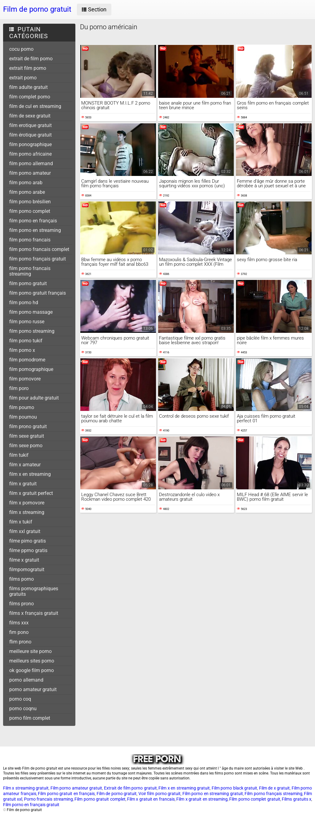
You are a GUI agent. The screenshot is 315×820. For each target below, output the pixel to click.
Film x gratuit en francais (151, 799)
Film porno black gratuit (234, 788)
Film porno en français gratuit (31, 804)
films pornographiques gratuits (33, 591)
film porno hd (23, 302)
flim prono (20, 642)
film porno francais (29, 240)
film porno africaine (30, 154)
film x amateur (25, 465)
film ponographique (30, 144)
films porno (21, 579)
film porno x (22, 350)
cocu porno (21, 49)
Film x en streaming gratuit (184, 788)
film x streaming (26, 512)
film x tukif (20, 522)
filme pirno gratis (27, 541)
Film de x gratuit (274, 788)
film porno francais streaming (29, 271)
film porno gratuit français (37, 293)
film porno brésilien (30, 202)
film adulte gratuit (28, 87)
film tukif (19, 455)
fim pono (19, 632)
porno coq (20, 699)
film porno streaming (31, 331)
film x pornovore (26, 503)
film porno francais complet (39, 249)
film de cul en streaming (35, 106)
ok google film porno (31, 670)
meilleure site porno (30, 651)
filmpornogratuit (26, 569)
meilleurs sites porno (31, 661)
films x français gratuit (33, 613)
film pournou (23, 417)
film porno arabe (27, 192)
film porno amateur (30, 173)
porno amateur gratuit (33, 689)
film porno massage (31, 312)
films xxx (19, 623)
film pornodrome (27, 360)
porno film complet (29, 718)
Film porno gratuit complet (99, 799)
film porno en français (33, 221)
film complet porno (29, 97)
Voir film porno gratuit (159, 793)
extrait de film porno (31, 59)
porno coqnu (23, 708)
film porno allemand (31, 163)
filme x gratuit (24, 560)
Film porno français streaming (273, 793)
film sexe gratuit (26, 436)
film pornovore (25, 379)
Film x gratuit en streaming (202, 799)
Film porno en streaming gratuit (212, 793)
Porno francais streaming (48, 799)
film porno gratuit (28, 283)
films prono (21, 604)
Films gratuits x (296, 799)
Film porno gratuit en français (66, 793)
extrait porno (23, 78)
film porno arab (25, 182)
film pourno (21, 407)
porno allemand (26, 680)
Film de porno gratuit (117, 793)
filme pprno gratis (28, 550)
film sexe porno (25, 445)
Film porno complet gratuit (254, 799)
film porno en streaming (35, 230)
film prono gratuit (28, 426)
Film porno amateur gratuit (76, 788)
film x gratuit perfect (31, 493)
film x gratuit (23, 484)
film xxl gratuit (24, 531)
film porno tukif (25, 341)
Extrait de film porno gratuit (130, 788)
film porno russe (26, 321)
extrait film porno (27, 68)
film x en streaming (30, 474)
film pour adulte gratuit (34, 398)
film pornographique (31, 369)
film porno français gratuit (37, 259)
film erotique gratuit (30, 125)
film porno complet (29, 211)
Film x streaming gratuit (26, 788)
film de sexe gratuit (29, 116)
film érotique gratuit (30, 135)
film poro (19, 388)
